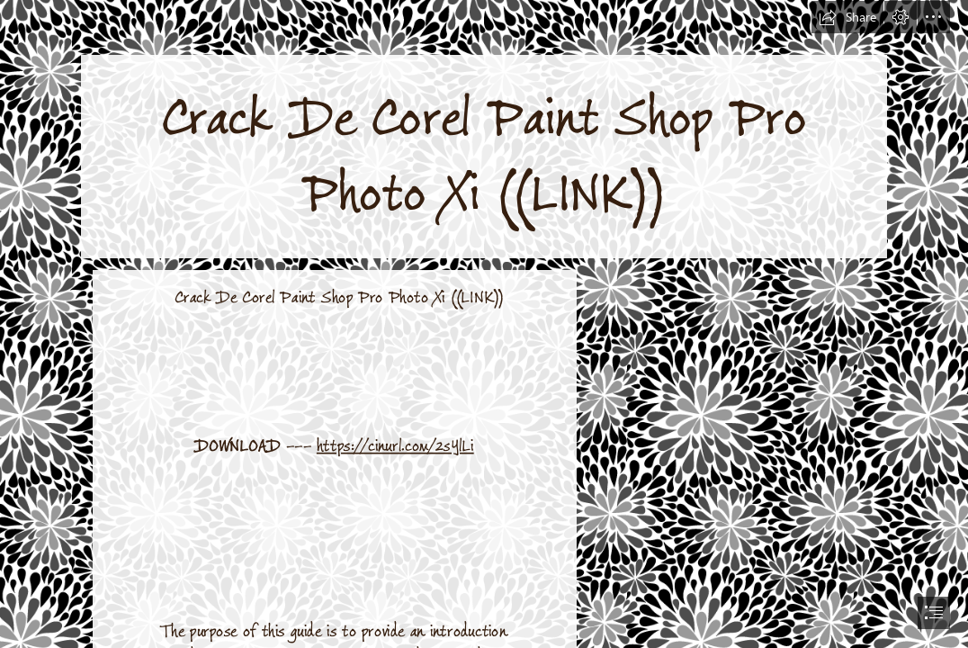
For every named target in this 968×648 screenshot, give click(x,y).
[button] (847, 17)
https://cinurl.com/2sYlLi (395, 446)
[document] (484, 324)
